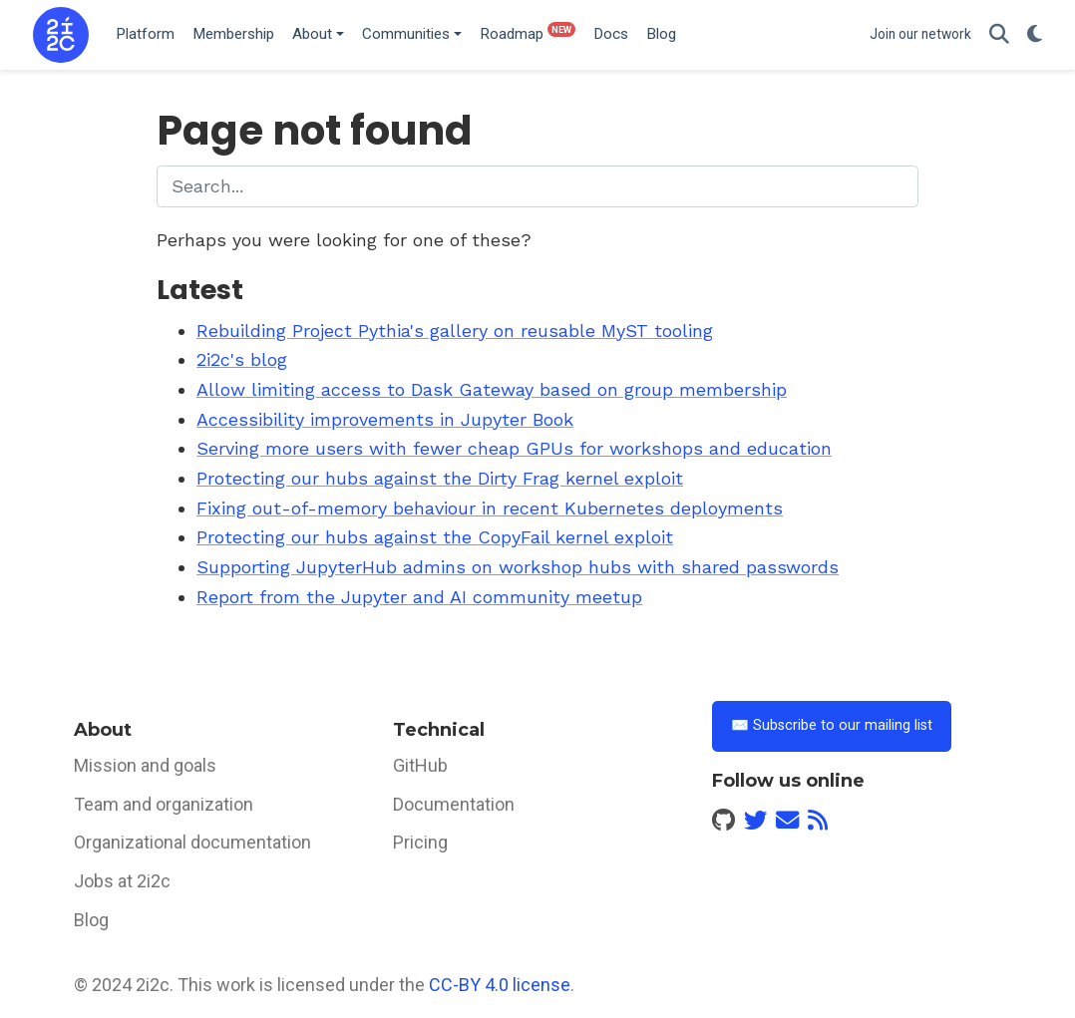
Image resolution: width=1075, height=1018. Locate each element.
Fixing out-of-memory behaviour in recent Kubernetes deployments (489, 508)
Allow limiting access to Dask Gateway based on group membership (491, 389)
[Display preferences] (1034, 35)
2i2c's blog (241, 359)
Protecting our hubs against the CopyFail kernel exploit (434, 536)
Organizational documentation (192, 842)
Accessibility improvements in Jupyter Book (384, 419)
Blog (91, 919)
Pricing (420, 842)
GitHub (420, 765)
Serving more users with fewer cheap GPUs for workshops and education (514, 448)
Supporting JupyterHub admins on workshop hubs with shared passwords (517, 566)
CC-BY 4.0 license (499, 984)
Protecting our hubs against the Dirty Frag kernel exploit (439, 478)
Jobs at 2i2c (122, 880)
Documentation (454, 804)
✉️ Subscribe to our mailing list (831, 725)
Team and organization (163, 804)
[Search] (999, 35)
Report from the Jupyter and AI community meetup (419, 596)
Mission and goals (145, 765)
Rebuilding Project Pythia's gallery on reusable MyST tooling (454, 330)
